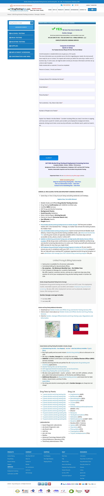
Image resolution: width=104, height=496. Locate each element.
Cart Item (92, 9)
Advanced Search (21, 27)
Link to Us (28, 470)
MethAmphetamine (76, 419)
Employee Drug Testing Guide (69, 467)
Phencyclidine (74, 429)
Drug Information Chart (85, 461)
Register (94, 5)
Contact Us (83, 9)
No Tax (76, 5)
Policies (27, 464)
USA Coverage (29, 472)
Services (67, 9)
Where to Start (65, 461)
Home (50, 9)
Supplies (14, 46)
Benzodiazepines (75, 398)
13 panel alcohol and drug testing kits (54, 419)
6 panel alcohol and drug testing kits (54, 404)
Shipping (46, 452)
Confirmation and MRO (20, 56)
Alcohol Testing (18, 33)
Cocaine (72, 402)
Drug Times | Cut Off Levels (86, 458)
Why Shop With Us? (30, 456)
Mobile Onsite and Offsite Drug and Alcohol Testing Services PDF (70, 310)
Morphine (73, 421)
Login (88, 5)
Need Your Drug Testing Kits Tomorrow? (22, 5)
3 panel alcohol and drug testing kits (54, 398)
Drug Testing (16, 37)
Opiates (72, 425)
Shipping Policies (48, 461)
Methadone (74, 417)
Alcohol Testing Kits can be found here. (54, 367)
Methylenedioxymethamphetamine (81, 407)
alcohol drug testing (72, 352)
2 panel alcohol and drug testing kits (54, 396)
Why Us (55, 9)
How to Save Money (66, 464)
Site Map (82, 478)
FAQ (63, 458)
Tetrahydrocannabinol (77, 415)
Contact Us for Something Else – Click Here (67, 185)
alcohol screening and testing (79, 249)
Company (28, 452)
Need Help (64, 456)
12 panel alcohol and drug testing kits (54, 417)
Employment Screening (20, 52)
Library (81, 470)
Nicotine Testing (18, 42)
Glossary (82, 467)
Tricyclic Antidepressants (78, 433)
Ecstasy (72, 404)
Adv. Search (82, 475)
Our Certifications (30, 467)
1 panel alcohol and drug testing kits (54, 394)
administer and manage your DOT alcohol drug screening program (65, 253)
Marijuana (73, 413)
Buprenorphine (75, 400)
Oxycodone (74, 427)
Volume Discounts (66, 470)
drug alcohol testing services (68, 377)
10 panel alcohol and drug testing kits (54, 413)
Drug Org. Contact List (85, 464)
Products (61, 9)
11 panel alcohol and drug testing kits (54, 415)
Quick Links (82, 472)
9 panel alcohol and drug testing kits (54, 411)
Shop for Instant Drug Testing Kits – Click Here (67, 182)
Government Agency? (67, 475)
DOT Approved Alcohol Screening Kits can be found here (60, 369)
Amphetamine (74, 394)
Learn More (46, 381)
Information (75, 9)
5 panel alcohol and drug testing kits (54, 402)
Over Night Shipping (48, 458)
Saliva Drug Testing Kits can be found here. (56, 371)
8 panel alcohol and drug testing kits (54, 409)
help (63, 452)
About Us (28, 458)
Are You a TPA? (65, 472)
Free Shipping (67, 5)
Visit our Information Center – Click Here (67, 183)
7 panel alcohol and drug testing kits (54, 407)
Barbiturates (74, 396)
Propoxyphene (75, 431)
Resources (83, 452)
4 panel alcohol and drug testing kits (54, 400)
